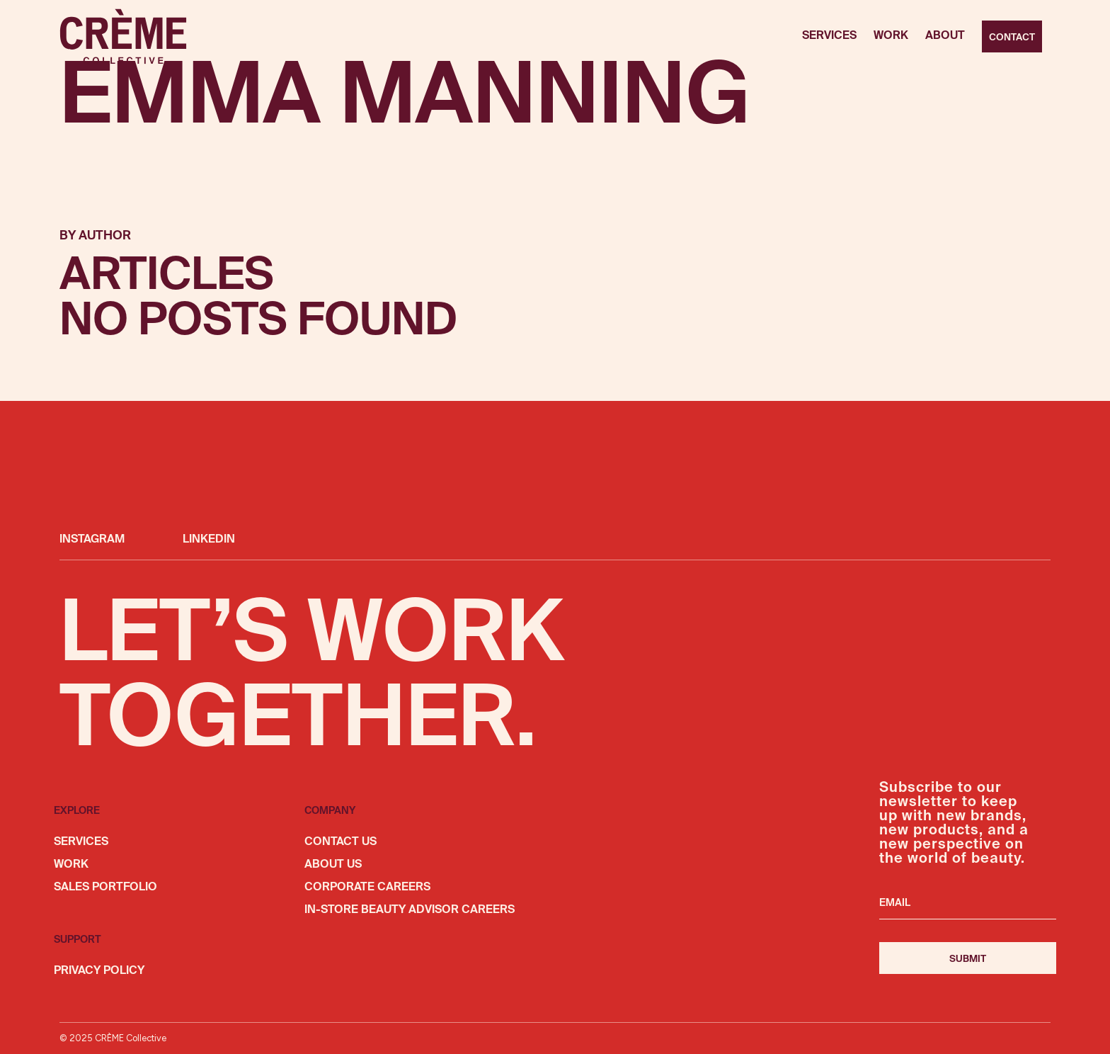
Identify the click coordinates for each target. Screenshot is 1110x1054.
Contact (1012, 37)
